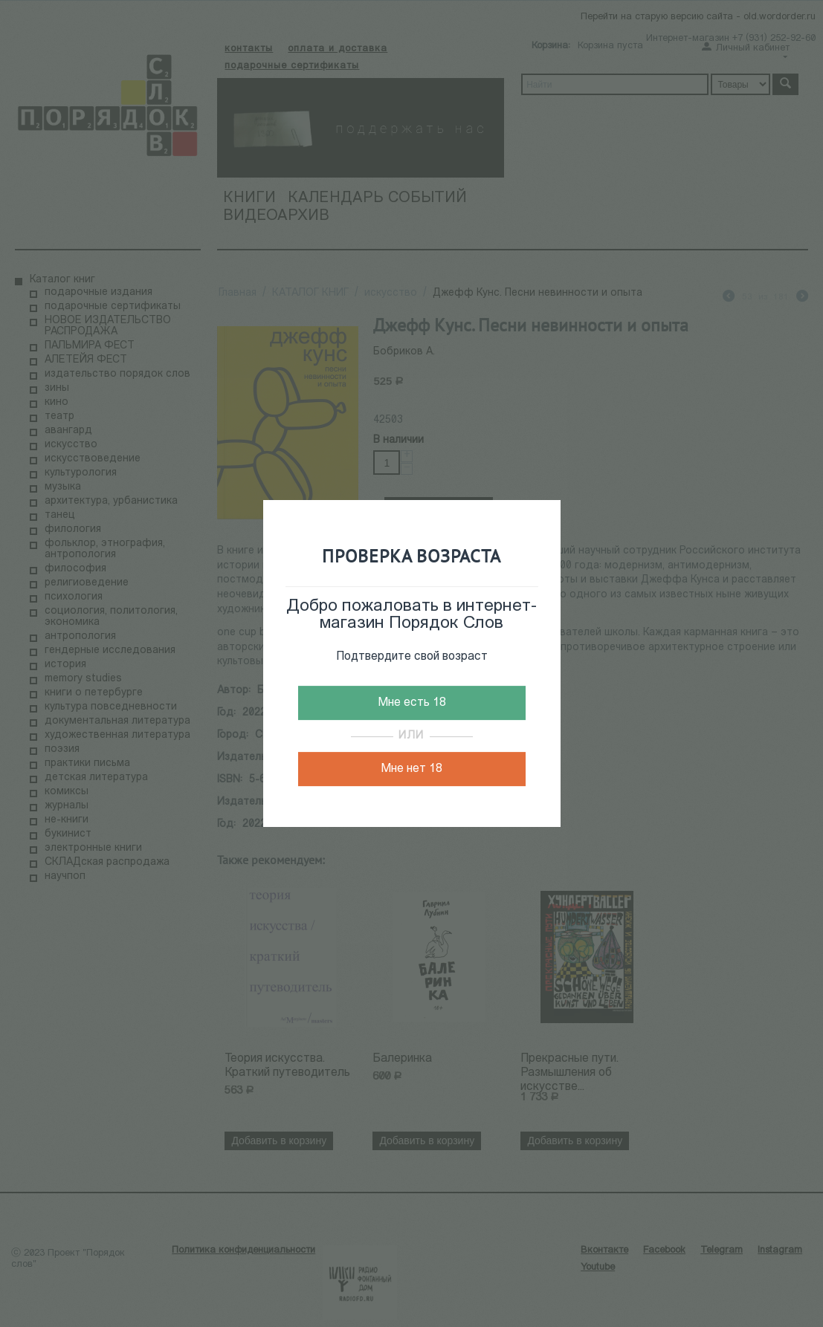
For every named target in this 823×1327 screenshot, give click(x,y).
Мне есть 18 (412, 703)
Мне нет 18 (411, 769)
